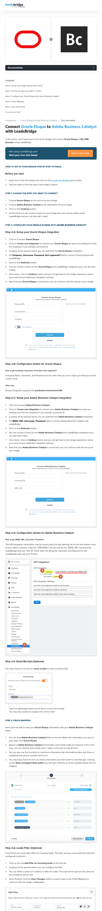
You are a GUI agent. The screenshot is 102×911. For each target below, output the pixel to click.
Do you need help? (13, 112)
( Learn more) (11, 378)
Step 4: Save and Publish (15, 106)
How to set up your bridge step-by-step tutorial (24, 85)
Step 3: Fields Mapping (14, 101)
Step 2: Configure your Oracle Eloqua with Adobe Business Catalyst (32, 96)
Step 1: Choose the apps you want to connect (23, 91)
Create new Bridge (60, 180)
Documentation (15, 67)
